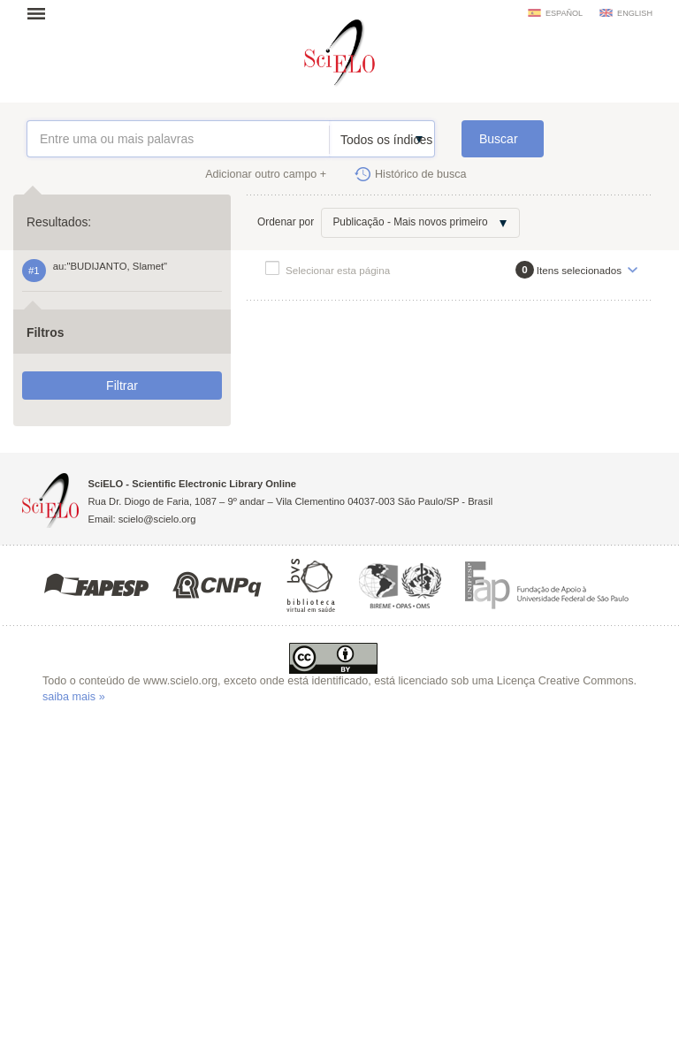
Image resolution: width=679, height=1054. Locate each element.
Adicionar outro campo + (265, 174)
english (634, 13)
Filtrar (122, 385)
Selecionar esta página (338, 270)
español (564, 13)
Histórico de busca (421, 174)
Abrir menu (41, 13)
